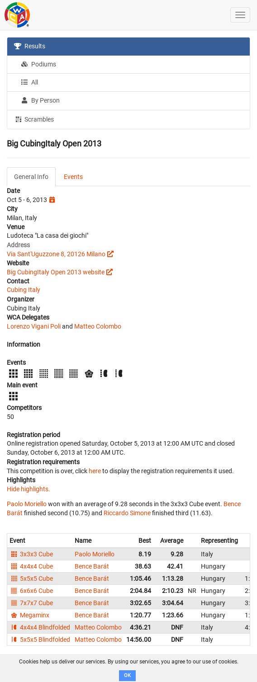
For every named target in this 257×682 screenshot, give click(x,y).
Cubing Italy (23, 289)
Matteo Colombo (97, 326)
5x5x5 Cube (31, 578)
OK (127, 675)
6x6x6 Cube (31, 590)
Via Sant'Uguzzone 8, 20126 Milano (56, 254)
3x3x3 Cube (31, 554)
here (95, 471)
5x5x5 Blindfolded (40, 639)
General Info (31, 176)
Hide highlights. (28, 489)
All (29, 82)
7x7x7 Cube (31, 603)
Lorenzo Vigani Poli (34, 326)
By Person (40, 100)
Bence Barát (92, 566)
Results (29, 46)
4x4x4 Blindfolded (40, 627)
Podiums (38, 64)
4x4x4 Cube (31, 566)
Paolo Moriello (27, 504)
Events (73, 176)
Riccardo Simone (127, 513)
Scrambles (34, 119)
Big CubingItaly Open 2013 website (56, 272)
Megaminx (29, 615)
